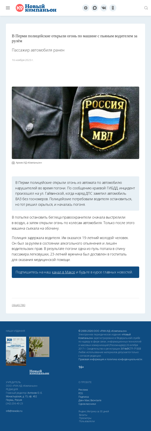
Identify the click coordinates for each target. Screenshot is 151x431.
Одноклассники (87, 404)
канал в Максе (63, 272)
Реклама (83, 389)
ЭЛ (131, 348)
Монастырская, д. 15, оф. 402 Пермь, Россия (21, 398)
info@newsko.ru (14, 411)
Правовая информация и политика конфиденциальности (110, 359)
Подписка (83, 396)
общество (18, 305)
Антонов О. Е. (35, 393)
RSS (80, 393)
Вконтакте (95, 400)
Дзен (81, 400)
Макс (87, 400)
